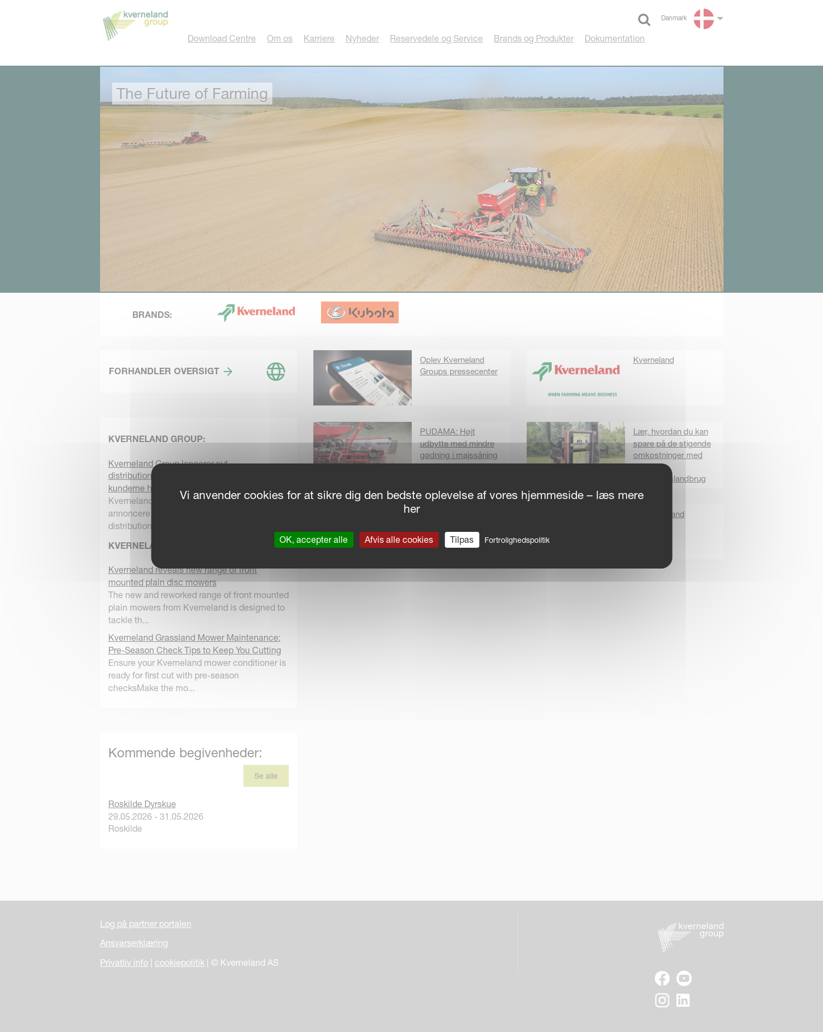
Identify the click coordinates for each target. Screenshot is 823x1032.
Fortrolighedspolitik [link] (517, 540)
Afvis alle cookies (399, 539)
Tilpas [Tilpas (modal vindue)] (462, 539)
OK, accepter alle (313, 539)
